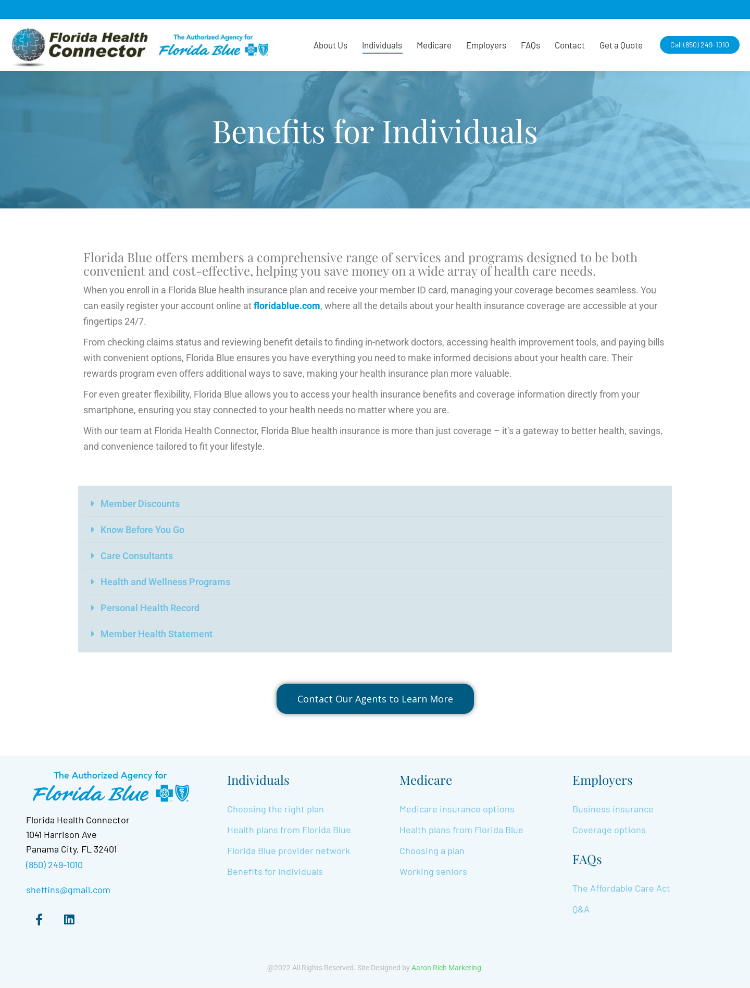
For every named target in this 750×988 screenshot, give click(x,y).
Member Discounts (140, 503)
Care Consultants (137, 555)
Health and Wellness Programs (165, 581)
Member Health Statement (157, 633)
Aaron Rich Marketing (446, 969)
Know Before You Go (142, 529)
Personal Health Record (150, 607)
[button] (375, 504)
